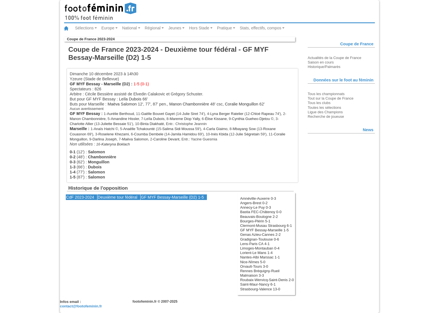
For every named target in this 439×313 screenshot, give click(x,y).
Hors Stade (199, 28)
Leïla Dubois (130, 99)
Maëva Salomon (122, 104)
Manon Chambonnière (189, 104)
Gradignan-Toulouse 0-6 (259, 239)
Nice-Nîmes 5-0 (252, 262)
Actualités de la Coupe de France (334, 58)
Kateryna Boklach (115, 144)
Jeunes (174, 28)
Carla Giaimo (217, 129)
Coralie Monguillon (241, 104)
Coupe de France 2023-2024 (91, 39)
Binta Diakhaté (152, 124)
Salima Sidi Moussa (178, 129)
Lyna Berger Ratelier (226, 114)
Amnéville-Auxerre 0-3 (258, 198)
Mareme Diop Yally (185, 119)
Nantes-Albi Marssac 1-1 (260, 257)
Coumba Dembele (148, 134)
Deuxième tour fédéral (117, 197)
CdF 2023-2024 (80, 197)
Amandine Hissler (125, 119)
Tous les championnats (326, 94)
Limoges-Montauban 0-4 (259, 248)
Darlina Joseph (104, 139)
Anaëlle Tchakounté (139, 129)
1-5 (201, 197)
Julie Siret (190, 114)
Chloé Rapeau (262, 114)
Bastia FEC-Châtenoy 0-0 (261, 212)
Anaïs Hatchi (104, 129)
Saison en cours (321, 62)
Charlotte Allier (81, 124)
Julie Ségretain (248, 134)
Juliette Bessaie (113, 124)
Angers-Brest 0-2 (254, 203)
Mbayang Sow (244, 129)
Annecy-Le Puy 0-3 (255, 207)
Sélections (84, 28)
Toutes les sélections (324, 107)
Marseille (112, 84)
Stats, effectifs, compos (260, 28)
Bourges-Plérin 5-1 (255, 221)
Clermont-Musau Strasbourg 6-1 (266, 225)
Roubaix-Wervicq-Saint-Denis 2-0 (267, 280)
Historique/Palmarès (324, 67)
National (129, 28)
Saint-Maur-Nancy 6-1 (258, 284)
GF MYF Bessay (85, 84)
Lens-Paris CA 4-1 (255, 244)
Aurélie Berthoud (120, 114)
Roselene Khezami (114, 134)
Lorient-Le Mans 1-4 (256, 253)
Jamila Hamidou (184, 134)
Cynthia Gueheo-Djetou (251, 119)
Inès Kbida (219, 134)
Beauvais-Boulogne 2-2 (259, 217)
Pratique (224, 28)
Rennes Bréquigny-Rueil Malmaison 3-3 (259, 273)
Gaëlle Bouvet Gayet (158, 114)
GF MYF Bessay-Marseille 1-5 (264, 230)
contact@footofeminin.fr (81, 306)
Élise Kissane (216, 119)
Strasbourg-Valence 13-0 (260, 289)
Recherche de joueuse (326, 116)
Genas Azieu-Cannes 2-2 (260, 234)
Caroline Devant (166, 139)
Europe (107, 28)
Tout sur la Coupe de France (330, 98)
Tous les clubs (319, 103)
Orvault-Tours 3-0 (254, 266)
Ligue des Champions (325, 112)
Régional (153, 28)
